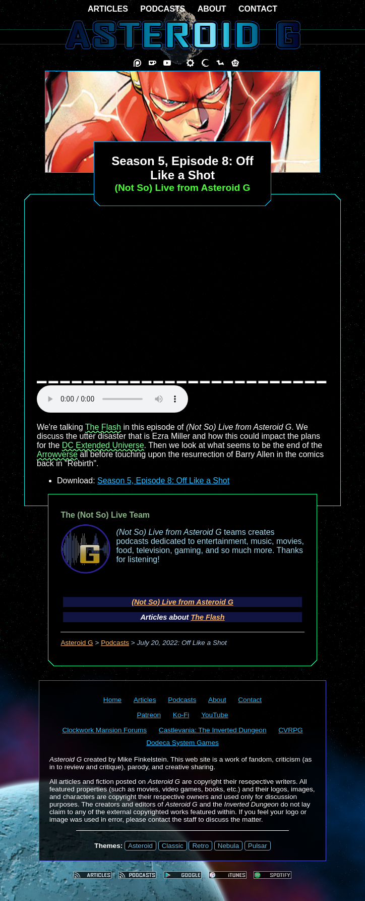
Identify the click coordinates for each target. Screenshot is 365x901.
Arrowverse (57, 454)
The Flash (103, 427)
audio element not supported (112, 399)
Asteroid (140, 845)
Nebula (228, 845)
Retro (200, 845)
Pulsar (257, 845)
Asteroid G (76, 642)
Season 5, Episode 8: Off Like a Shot (163, 480)
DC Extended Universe (103, 445)
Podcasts (115, 642)
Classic (173, 845)
